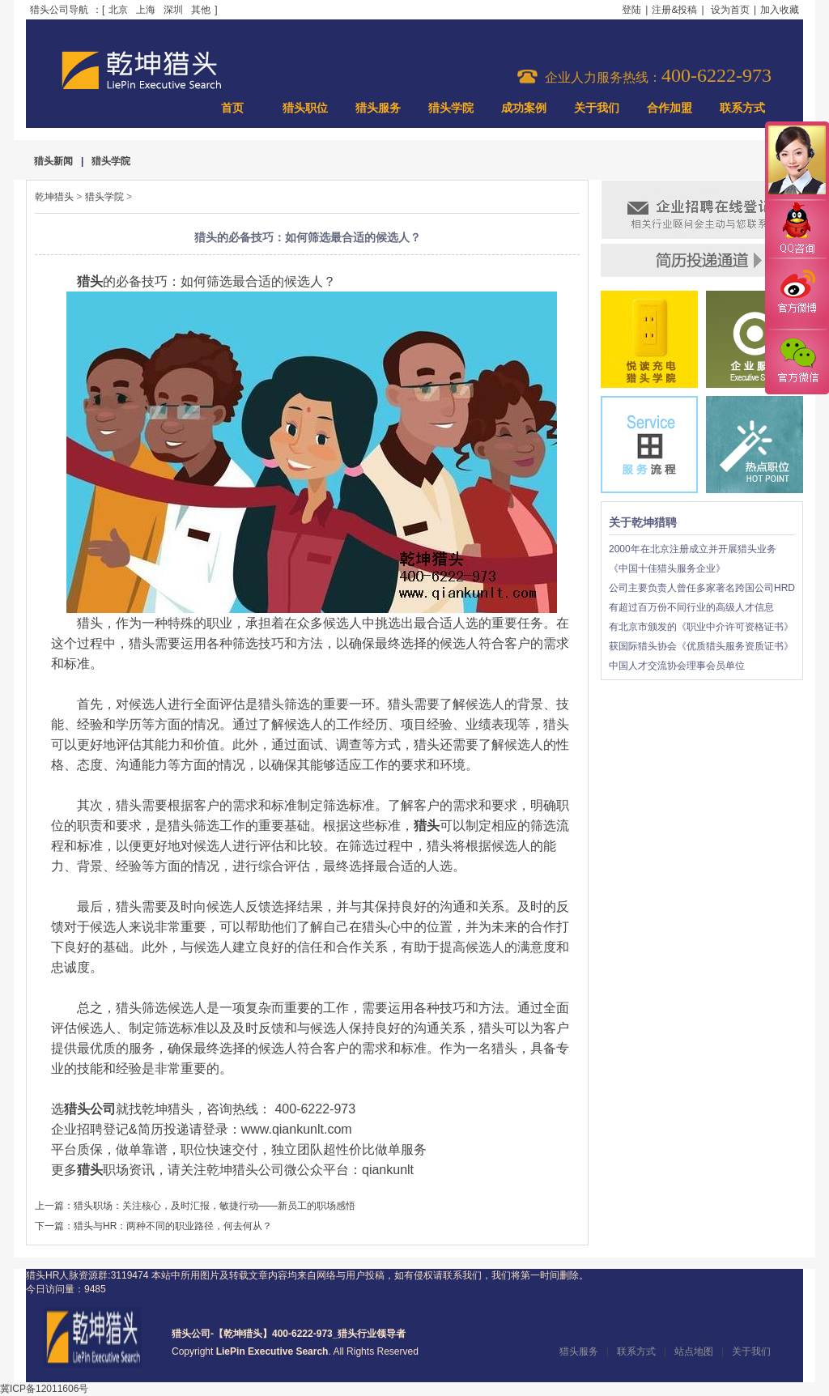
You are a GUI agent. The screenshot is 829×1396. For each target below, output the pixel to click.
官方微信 (796, 361)
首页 (232, 108)
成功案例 (523, 108)
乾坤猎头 (54, 196)
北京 (118, 9)
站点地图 (693, 1351)
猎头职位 (305, 108)
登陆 (631, 9)
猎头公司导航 (59, 9)
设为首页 (730, 9)
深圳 (173, 9)
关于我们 (596, 108)
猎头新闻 (53, 161)
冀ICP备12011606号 (44, 1388)
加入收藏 (779, 9)
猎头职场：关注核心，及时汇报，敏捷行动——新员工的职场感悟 (214, 1205)
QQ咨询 (796, 229)
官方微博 (796, 294)
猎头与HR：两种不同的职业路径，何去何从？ (173, 1226)
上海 (145, 9)
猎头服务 (378, 108)
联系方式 (742, 108)
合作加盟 (669, 108)
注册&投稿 (674, 9)
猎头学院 (451, 108)
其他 (200, 9)
